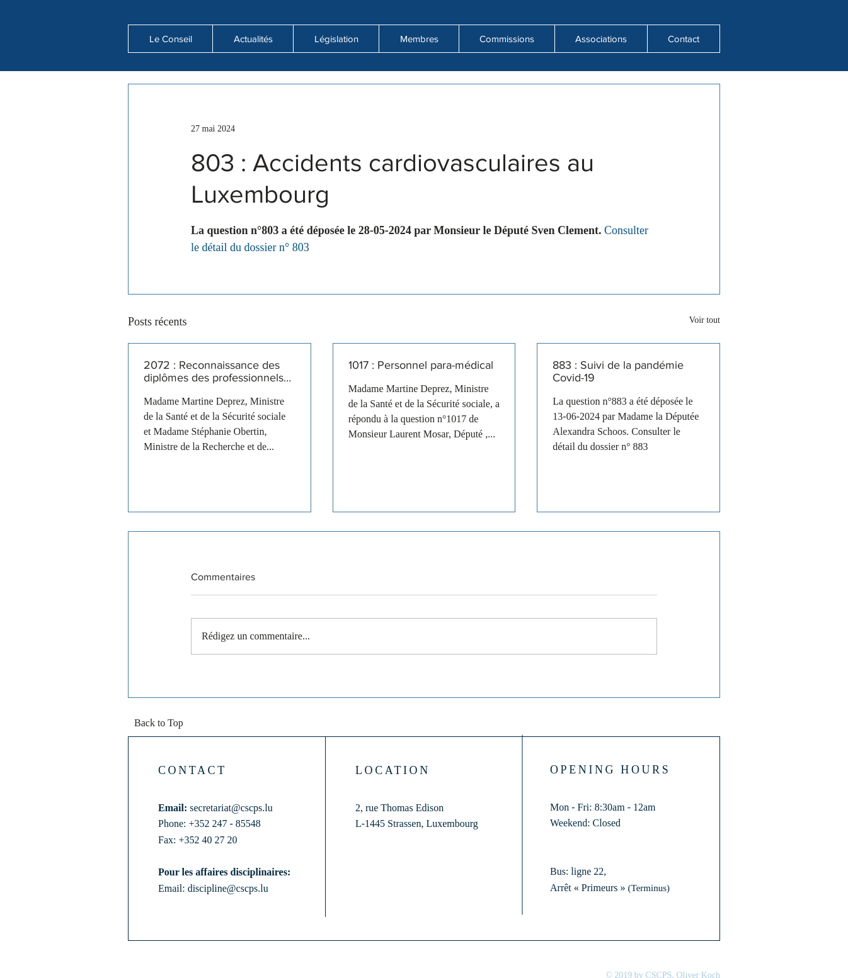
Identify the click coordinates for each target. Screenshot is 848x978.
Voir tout (704, 320)
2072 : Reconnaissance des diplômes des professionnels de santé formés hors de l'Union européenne (214, 371)
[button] (252, 38)
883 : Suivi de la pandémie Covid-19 (618, 371)
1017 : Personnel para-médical (420, 365)
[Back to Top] (162, 723)
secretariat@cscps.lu (231, 807)
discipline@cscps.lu (228, 888)
